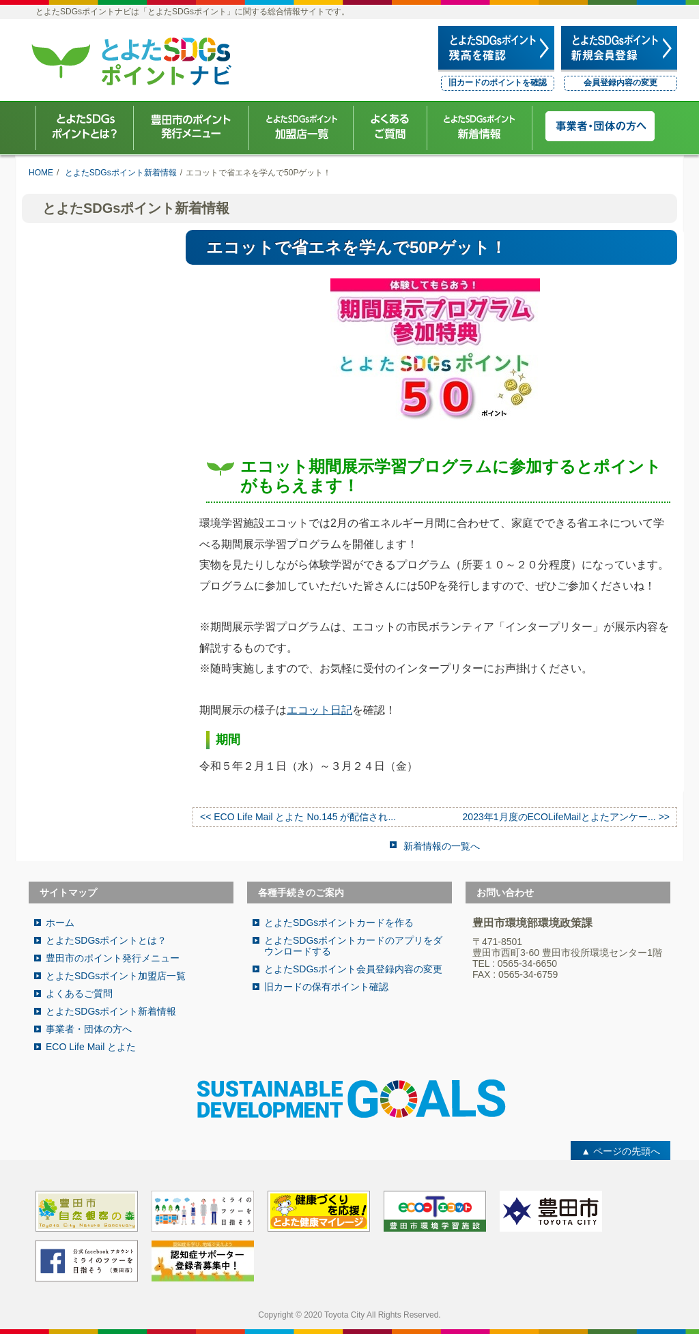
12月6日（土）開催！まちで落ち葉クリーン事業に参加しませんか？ (100, 430)
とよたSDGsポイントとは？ (106, 940)
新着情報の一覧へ (441, 846)
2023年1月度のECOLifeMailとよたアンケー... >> (566, 816)
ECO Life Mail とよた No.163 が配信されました (97, 519)
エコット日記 (319, 710)
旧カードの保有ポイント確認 (326, 986)
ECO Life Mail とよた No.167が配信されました (97, 258)
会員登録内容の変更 (620, 82)
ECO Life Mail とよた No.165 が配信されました (97, 383)
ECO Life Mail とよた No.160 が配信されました (97, 644)
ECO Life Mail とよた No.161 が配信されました (97, 602)
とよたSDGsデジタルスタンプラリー (100, 341)
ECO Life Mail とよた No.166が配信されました (97, 299)
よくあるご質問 (79, 993)
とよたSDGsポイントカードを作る (339, 922)
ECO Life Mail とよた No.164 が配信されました (97, 478)
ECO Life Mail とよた (91, 1046)
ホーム (60, 922)
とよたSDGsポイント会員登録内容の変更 (353, 968)
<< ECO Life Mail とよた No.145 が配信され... (298, 816)
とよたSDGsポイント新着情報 (121, 172)
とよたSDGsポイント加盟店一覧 (116, 975)
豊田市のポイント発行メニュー (113, 958)
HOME (41, 172)
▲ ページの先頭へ (620, 1151)
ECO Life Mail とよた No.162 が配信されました (97, 561)
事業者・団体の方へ (89, 1029)
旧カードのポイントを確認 (497, 82)
